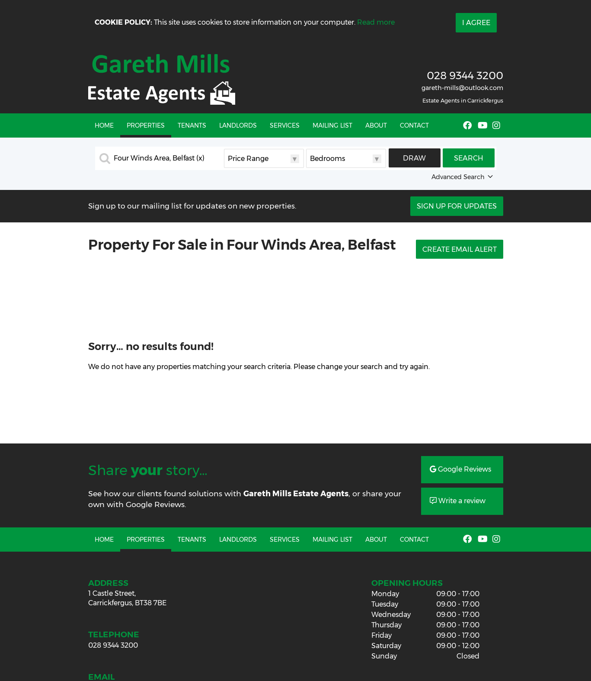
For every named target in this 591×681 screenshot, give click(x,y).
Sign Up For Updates (457, 206)
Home (104, 125)
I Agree (476, 23)
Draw (414, 158)
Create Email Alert (459, 249)
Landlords (238, 125)
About (376, 125)
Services (285, 125)
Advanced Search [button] (463, 177)
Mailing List (332, 125)
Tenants (192, 125)
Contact (414, 125)
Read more (376, 22)
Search (468, 158)
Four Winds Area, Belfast (159, 158)
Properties (146, 125)
